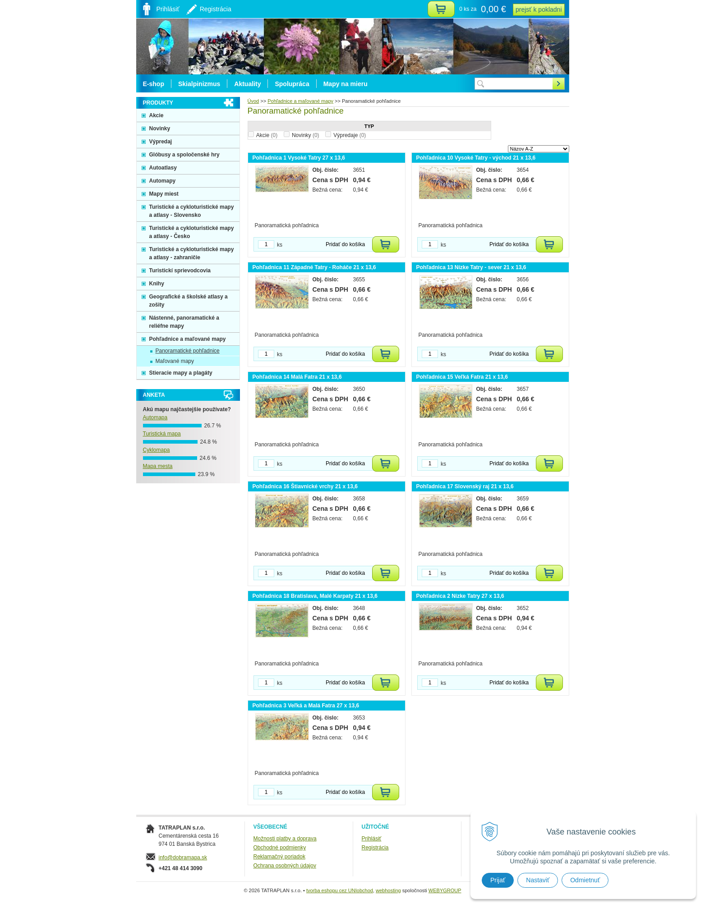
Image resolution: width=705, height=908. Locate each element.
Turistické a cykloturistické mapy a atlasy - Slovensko (191, 211)
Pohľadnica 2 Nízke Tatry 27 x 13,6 (460, 596)
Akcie (266, 135)
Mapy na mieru (345, 83)
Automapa (155, 417)
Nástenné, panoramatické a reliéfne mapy (184, 322)
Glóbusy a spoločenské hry (184, 154)
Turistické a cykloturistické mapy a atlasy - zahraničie (191, 253)
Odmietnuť (585, 880)
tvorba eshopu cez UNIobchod (339, 890)
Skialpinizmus (199, 83)
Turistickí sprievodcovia (180, 270)
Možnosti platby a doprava (285, 838)
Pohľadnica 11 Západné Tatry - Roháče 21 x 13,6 (314, 267)
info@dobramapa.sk (183, 857)
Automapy (162, 181)
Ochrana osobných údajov (284, 865)
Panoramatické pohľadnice (188, 351)
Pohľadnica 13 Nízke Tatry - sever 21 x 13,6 (471, 267)
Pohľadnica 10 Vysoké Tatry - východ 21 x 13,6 (476, 158)
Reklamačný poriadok (279, 856)
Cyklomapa (156, 450)
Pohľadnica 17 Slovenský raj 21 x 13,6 (465, 486)
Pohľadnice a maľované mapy (187, 339)
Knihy (156, 283)
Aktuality (247, 83)
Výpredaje (349, 135)
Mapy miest (164, 194)
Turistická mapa (162, 434)
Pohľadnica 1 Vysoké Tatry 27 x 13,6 (299, 158)
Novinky (305, 135)
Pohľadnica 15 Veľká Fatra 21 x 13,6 (462, 377)
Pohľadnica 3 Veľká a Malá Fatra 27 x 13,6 (306, 705)
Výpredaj (160, 141)
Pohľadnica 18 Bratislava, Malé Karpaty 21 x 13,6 (315, 596)
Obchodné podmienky (279, 847)
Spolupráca (292, 83)
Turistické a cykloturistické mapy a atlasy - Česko (191, 232)
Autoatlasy (163, 168)
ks (279, 245)
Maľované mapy (175, 361)
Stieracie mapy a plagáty (180, 373)
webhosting (388, 890)
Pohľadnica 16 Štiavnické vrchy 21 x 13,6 (305, 486)
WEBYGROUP (445, 890)
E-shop (153, 83)
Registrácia (375, 847)
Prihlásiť (372, 838)
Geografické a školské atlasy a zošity (188, 300)
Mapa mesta (158, 466)
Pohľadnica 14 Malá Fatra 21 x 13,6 (297, 377)
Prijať (497, 880)
